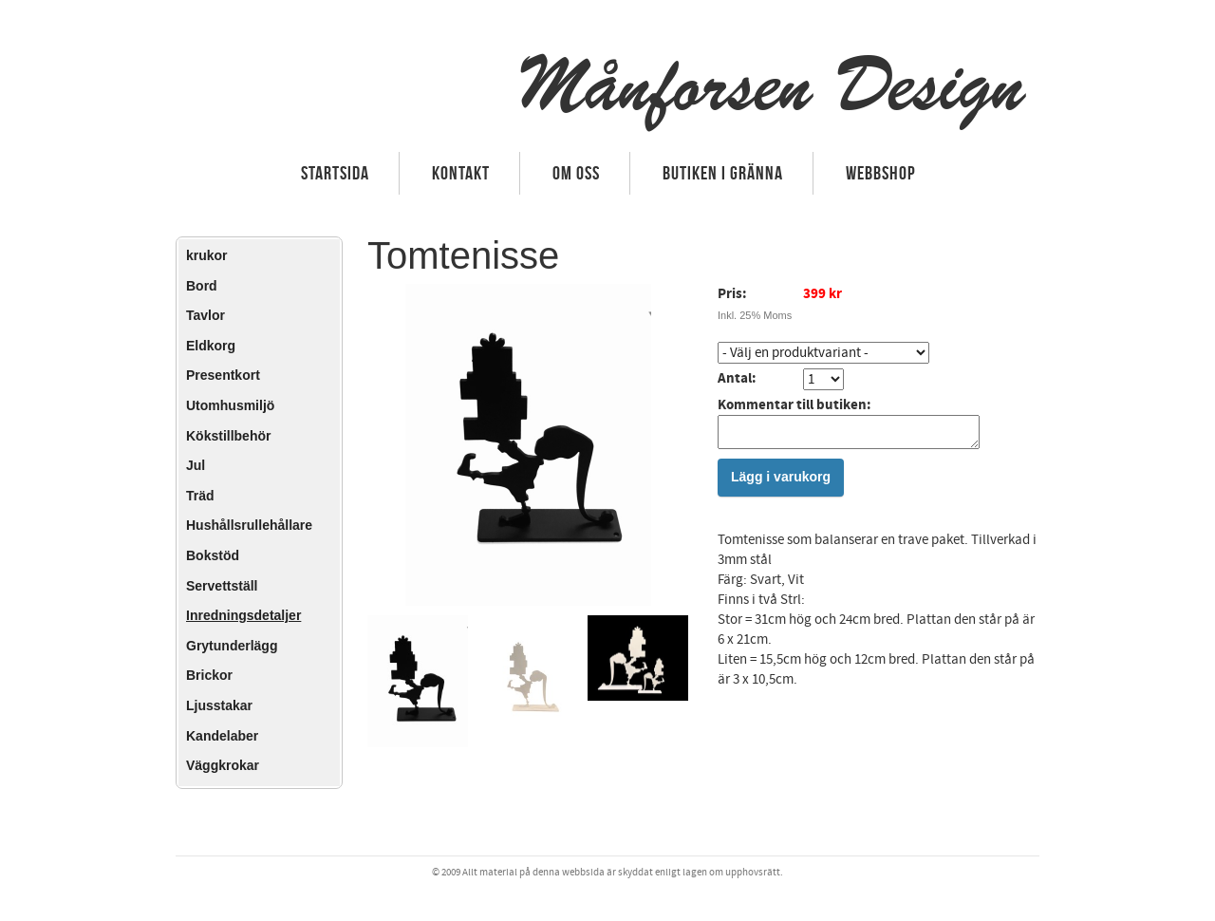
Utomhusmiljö (230, 405)
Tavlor (205, 315)
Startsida (335, 172)
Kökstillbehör (228, 435)
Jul (195, 465)
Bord (201, 285)
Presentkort (223, 375)
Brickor (209, 675)
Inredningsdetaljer (243, 615)
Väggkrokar (222, 765)
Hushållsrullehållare (249, 525)
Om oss (576, 172)
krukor (207, 255)
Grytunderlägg (231, 645)
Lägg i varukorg (781, 482)
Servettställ (221, 585)
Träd (200, 495)
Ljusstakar (219, 705)
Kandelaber (222, 735)
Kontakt (461, 172)
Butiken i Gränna (723, 172)
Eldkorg (210, 345)
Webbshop (881, 172)
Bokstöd (212, 555)
